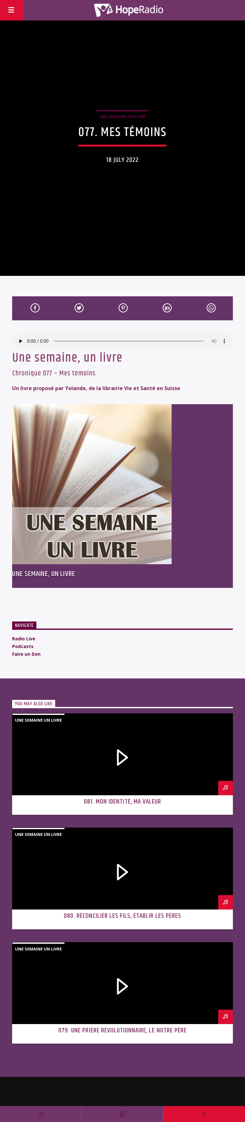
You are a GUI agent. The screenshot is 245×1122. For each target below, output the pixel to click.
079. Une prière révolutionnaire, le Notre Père (122, 1030)
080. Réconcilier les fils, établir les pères (122, 916)
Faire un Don (26, 654)
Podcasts (22, 646)
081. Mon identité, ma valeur (122, 802)
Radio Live (23, 639)
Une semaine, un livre (43, 574)
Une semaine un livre (122, 116)
